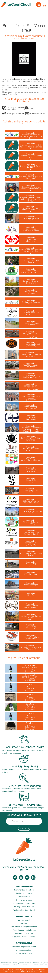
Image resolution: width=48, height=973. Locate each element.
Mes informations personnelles (24, 926)
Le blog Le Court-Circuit (24, 907)
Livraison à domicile (24, 893)
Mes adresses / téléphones (24, 930)
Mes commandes (24, 920)
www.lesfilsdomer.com (37, 114)
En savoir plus (32, 971)
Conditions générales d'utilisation (6, 963)
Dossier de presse (24, 900)
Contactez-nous (24, 896)
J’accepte (42, 971)
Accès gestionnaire (24, 953)
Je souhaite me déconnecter (24, 937)
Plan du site (46, 963)
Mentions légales (15, 963)
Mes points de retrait (24, 933)
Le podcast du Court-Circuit (24, 903)
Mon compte (24, 916)
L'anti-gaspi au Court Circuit (24, 910)
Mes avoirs (24, 923)
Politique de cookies (36, 963)
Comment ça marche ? (24, 890)
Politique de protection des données (25, 963)
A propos (41, 963)
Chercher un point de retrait (24, 946)
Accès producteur (24, 950)
